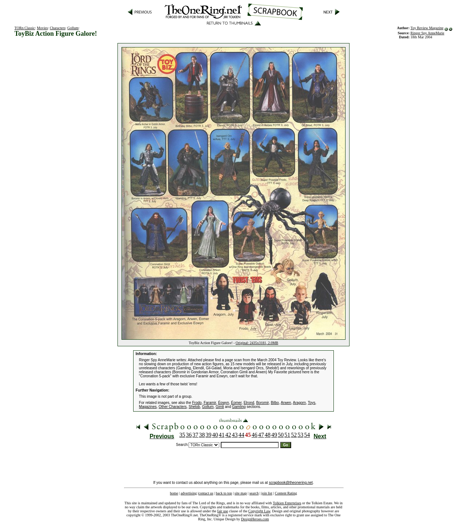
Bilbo (275, 403)
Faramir (210, 403)
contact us (205, 493)
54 (307, 435)
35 (182, 435)
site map (241, 493)
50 (281, 435)
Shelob (194, 407)
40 (215, 435)
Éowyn (223, 403)
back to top (224, 493)
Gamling (239, 407)
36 (189, 435)
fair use (222, 511)
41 (222, 435)
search (254, 493)
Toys (312, 403)
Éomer (236, 403)
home (174, 493)
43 (235, 435)
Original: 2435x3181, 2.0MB (257, 343)
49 (274, 435)
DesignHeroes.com (255, 519)
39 (209, 435)
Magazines (148, 407)
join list (266, 493)
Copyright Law (259, 511)
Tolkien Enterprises (287, 503)
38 (202, 435)
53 (301, 435)
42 (228, 435)
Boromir (262, 403)
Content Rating (286, 493)
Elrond (249, 403)
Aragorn (299, 403)
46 (255, 435)
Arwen (286, 403)
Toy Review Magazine (426, 28)
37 (195, 435)
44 (241, 435)
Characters (57, 28)
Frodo (197, 403)
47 (261, 435)
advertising (189, 493)
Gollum (72, 28)
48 (268, 435)
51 (287, 435)
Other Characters (173, 407)
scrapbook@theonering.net (291, 483)
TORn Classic (25, 28)
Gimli (220, 407)
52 (294, 435)
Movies (42, 28)
